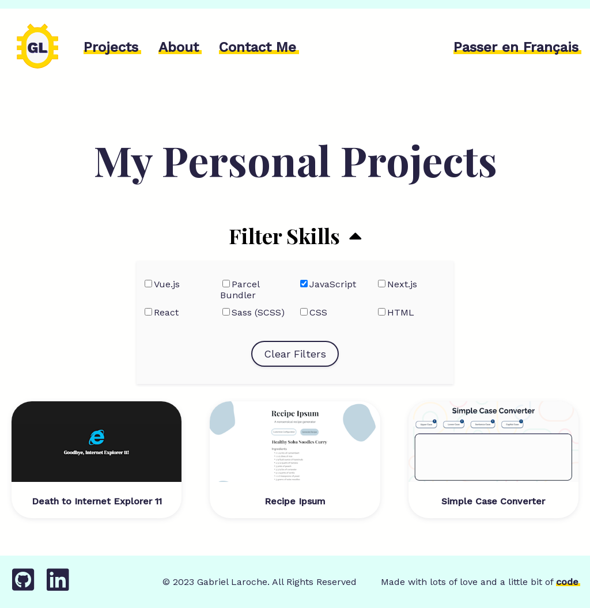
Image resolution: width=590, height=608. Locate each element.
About (178, 47)
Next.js (402, 284)
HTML (400, 312)
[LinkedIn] (58, 585)
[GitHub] (23, 585)
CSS (318, 312)
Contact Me (257, 47)
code (567, 581)
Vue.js (167, 284)
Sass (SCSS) (258, 312)
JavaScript (332, 284)
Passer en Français (515, 47)
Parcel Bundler (239, 290)
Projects (111, 47)
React (166, 312)
